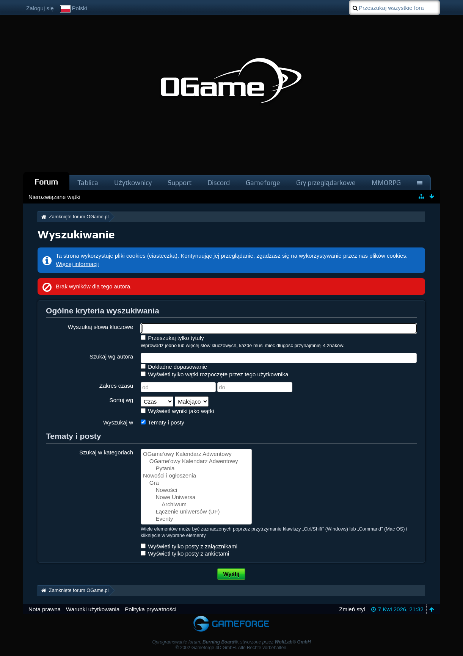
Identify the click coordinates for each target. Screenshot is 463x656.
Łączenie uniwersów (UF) (196, 511)
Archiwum (196, 504)
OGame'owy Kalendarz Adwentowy (196, 454)
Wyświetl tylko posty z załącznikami (189, 546)
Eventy (196, 519)
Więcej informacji (77, 264)
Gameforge (263, 182)
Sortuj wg (121, 400)
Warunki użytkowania (92, 609)
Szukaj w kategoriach (106, 452)
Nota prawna (44, 609)
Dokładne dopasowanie (174, 366)
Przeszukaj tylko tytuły (172, 338)
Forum (46, 181)
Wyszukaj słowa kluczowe (100, 327)
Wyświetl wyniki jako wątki (177, 411)
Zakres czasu (116, 385)
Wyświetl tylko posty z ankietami (185, 553)
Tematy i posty (162, 422)
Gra (196, 483)
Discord (218, 182)
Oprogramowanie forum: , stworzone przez (231, 642)
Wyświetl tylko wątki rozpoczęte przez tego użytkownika (214, 374)
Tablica (87, 182)
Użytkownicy (133, 182)
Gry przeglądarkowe (326, 182)
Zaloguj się (40, 8)
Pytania (196, 468)
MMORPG (386, 182)
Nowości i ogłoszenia (196, 475)
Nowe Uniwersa (196, 497)
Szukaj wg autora (111, 356)
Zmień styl (352, 609)
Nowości (196, 490)
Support (179, 182)
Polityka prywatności (150, 609)
